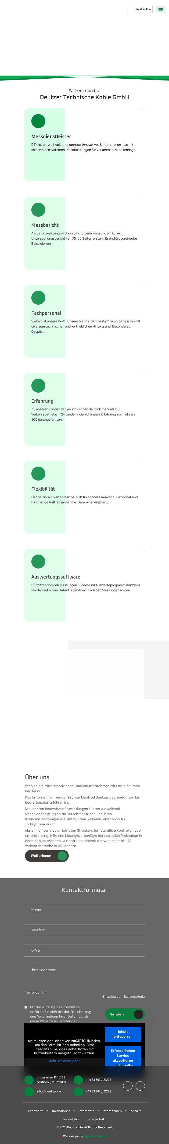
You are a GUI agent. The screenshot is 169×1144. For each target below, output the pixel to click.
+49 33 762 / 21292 (98, 1079)
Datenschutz (96, 1119)
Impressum (71, 1119)
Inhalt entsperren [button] (122, 1034)
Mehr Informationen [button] (64, 1061)
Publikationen (60, 1111)
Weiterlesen (51, 856)
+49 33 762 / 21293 (98, 1091)
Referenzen (86, 1111)
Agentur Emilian (96, 1136)
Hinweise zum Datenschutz (123, 999)
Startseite (35, 1111)
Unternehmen (111, 1111)
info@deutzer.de (48, 1091)
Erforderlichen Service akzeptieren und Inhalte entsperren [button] (123, 1060)
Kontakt (135, 1111)
